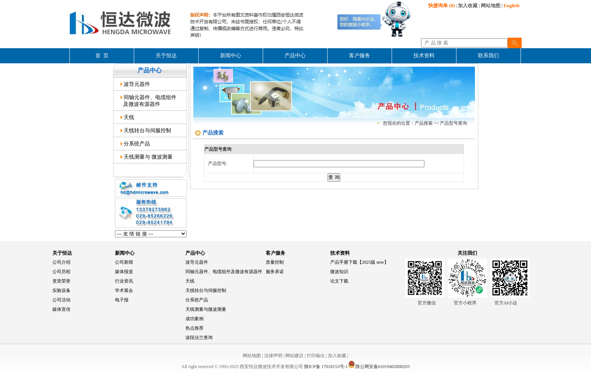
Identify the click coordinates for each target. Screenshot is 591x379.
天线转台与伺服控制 (146, 130)
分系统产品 (135, 144)
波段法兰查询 (199, 337)
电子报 (122, 300)
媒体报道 (124, 271)
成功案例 (194, 318)
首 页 (102, 55)
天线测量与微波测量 (205, 309)
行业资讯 (124, 281)
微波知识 (339, 271)
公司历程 (61, 271)
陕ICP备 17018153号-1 (326, 366)
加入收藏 (468, 5)
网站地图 (491, 5)
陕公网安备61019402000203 (379, 366)
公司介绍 (61, 262)
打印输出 (316, 355)
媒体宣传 (61, 309)
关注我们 (467, 253)
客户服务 (275, 253)
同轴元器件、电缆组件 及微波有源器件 (149, 100)
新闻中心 (125, 253)
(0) (441, 5)
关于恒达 (62, 253)
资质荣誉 (61, 281)
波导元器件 (135, 84)
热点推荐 (194, 328)
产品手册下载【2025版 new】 (359, 262)
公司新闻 (124, 262)
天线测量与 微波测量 (147, 157)
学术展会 (124, 290)
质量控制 (275, 262)
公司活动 (61, 300)
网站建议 (294, 355)
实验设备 (61, 290)
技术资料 (340, 253)
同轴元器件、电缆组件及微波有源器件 (223, 271)
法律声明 (273, 355)
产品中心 (195, 253)
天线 (128, 117)
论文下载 (339, 281)
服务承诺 (275, 271)
